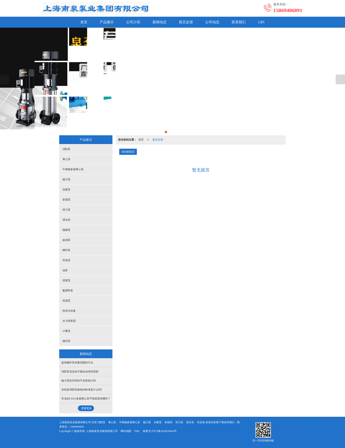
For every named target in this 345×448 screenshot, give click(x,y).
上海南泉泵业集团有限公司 (102, 431)
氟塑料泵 (67, 290)
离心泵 (66, 159)
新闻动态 (159, 22)
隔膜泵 (66, 229)
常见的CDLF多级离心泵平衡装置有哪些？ (85, 398)
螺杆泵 (66, 250)
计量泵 (66, 330)
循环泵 (66, 341)
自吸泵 (66, 189)
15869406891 (77, 426)
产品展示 (107, 22)
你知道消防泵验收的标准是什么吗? (81, 389)
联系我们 (239, 22)
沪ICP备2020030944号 (164, 431)
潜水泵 (66, 219)
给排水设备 (69, 310)
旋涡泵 (66, 240)
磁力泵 (66, 179)
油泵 (65, 270)
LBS (261, 22)
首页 (83, 22)
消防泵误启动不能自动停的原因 (79, 371)
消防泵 (66, 149)
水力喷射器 (69, 320)
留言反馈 (186, 22)
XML (137, 431)
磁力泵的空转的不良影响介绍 (78, 380)
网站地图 (126, 431)
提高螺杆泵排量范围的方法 (77, 362)
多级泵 (66, 199)
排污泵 (66, 209)
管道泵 (66, 260)
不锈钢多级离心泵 (73, 169)
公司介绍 (133, 22)
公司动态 (212, 22)
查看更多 (86, 408)
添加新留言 (128, 151)
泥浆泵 (66, 280)
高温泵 (66, 300)
